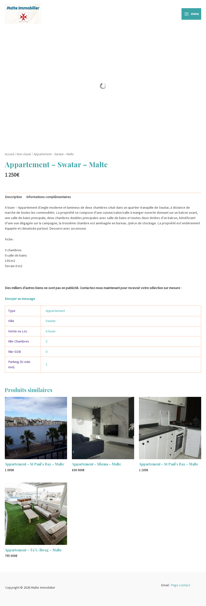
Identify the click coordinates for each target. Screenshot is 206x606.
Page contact (180, 585)
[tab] (13, 197)
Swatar (51, 321)
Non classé (24, 154)
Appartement (55, 311)
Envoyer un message (20, 299)
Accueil (9, 154)
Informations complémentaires (48, 197)
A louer (51, 331)
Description (13, 197)
